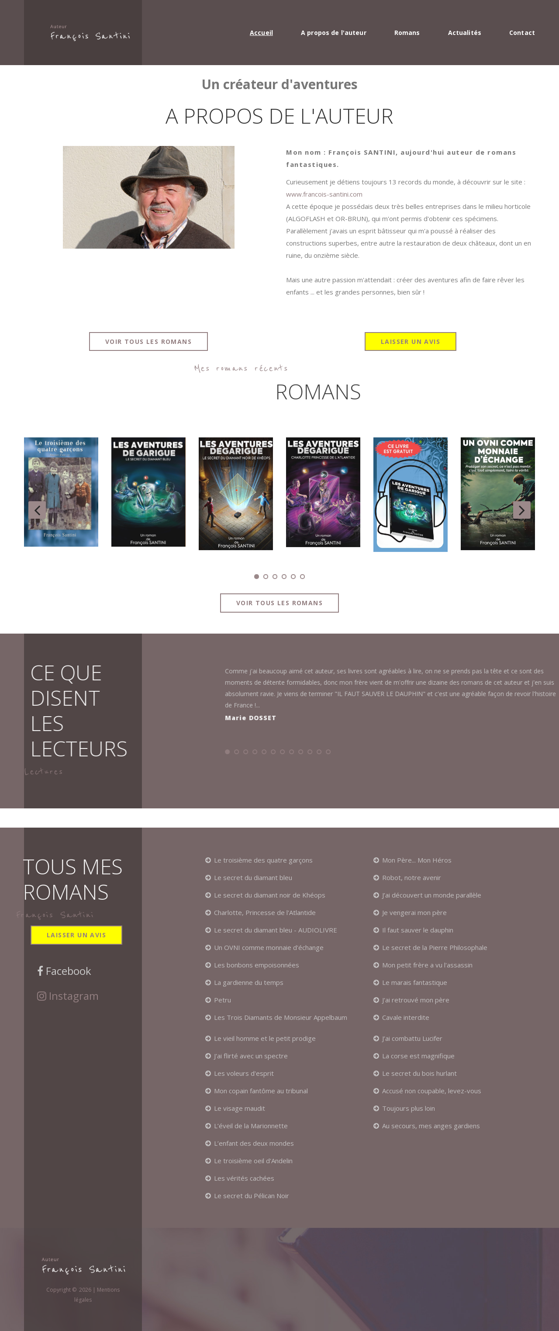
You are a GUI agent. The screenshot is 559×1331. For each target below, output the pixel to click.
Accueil (261, 33)
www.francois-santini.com (324, 194)
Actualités (464, 33)
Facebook (67, 971)
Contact (522, 33)
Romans (407, 33)
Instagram (72, 996)
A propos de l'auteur (333, 33)
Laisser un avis (410, 341)
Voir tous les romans (148, 341)
